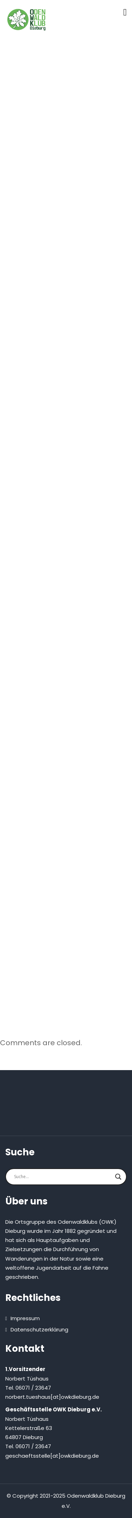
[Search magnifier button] (118, 1177)
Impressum (25, 1318)
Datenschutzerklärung (39, 1329)
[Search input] (63, 1177)
